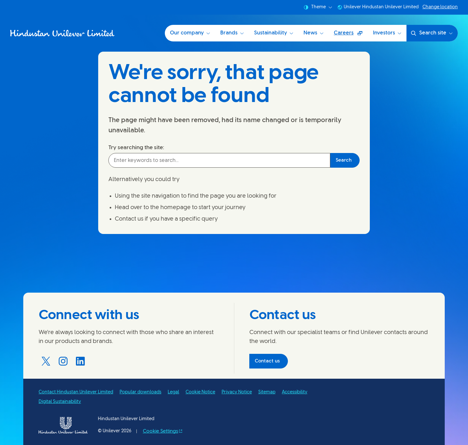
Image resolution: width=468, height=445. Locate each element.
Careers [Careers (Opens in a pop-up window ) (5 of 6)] (350, 35)
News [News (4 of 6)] (313, 33)
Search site (431, 33)
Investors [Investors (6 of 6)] (387, 33)
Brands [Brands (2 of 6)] (232, 33)
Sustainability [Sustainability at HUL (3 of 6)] (273, 33)
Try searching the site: (136, 147)
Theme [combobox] (317, 7)
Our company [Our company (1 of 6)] (190, 33)
